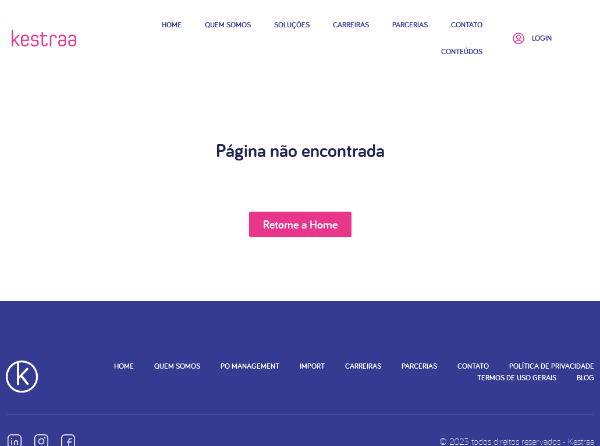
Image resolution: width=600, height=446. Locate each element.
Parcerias (410, 25)
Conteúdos (461, 51)
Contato (466, 25)
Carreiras (351, 25)
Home (172, 25)
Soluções (292, 25)
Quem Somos (228, 25)
